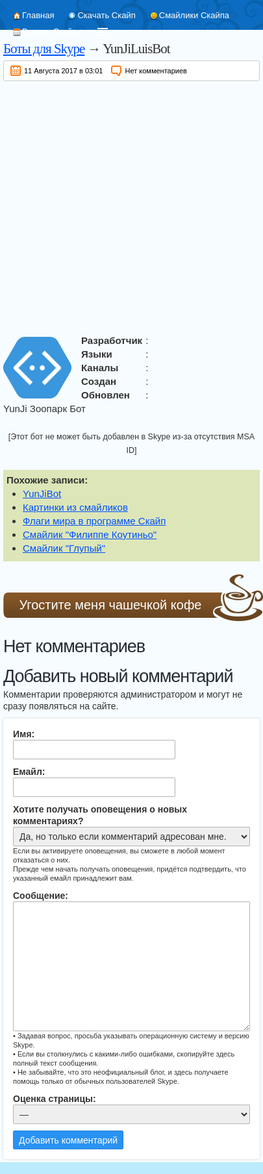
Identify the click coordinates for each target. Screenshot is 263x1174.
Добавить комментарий (68, 1140)
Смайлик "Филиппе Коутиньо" (90, 534)
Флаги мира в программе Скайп (94, 520)
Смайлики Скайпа (194, 15)
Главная (38, 15)
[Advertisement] (122, 205)
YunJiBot (42, 493)
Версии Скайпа (52, 31)
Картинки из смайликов (75, 507)
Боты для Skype (43, 48)
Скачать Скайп (106, 15)
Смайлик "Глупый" (64, 548)
